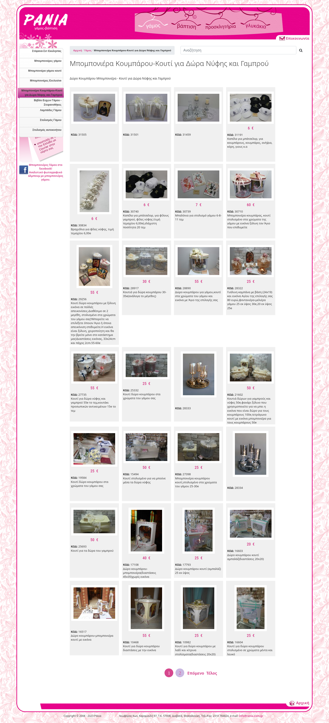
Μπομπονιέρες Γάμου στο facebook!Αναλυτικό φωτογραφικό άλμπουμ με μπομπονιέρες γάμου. (45, 172)
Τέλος (211, 673)
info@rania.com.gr (251, 716)
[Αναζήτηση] (238, 50)
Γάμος (88, 50)
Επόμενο (195, 673)
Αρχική (77, 50)
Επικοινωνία (294, 38)
